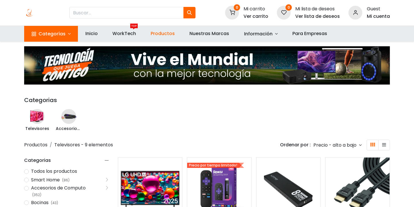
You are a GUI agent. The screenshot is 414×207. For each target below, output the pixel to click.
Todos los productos (54, 171)
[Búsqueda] (189, 12)
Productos (35, 144)
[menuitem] (91, 33)
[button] (337, 145)
